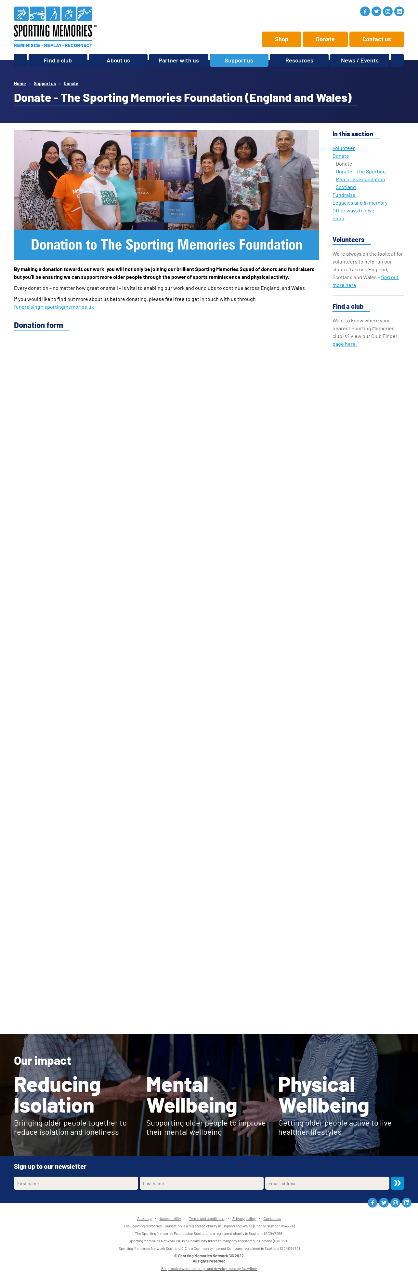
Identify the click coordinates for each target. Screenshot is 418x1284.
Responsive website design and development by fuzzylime (209, 1268)
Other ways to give (353, 210)
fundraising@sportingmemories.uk (54, 307)
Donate (325, 39)
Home (20, 83)
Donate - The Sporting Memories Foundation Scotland (361, 179)
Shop (281, 39)
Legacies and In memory (360, 202)
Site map (144, 1218)
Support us (45, 83)
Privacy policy (244, 1218)
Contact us (376, 39)
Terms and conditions (207, 1218)
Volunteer (344, 148)
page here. (345, 344)
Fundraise (344, 195)
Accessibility (170, 1218)
